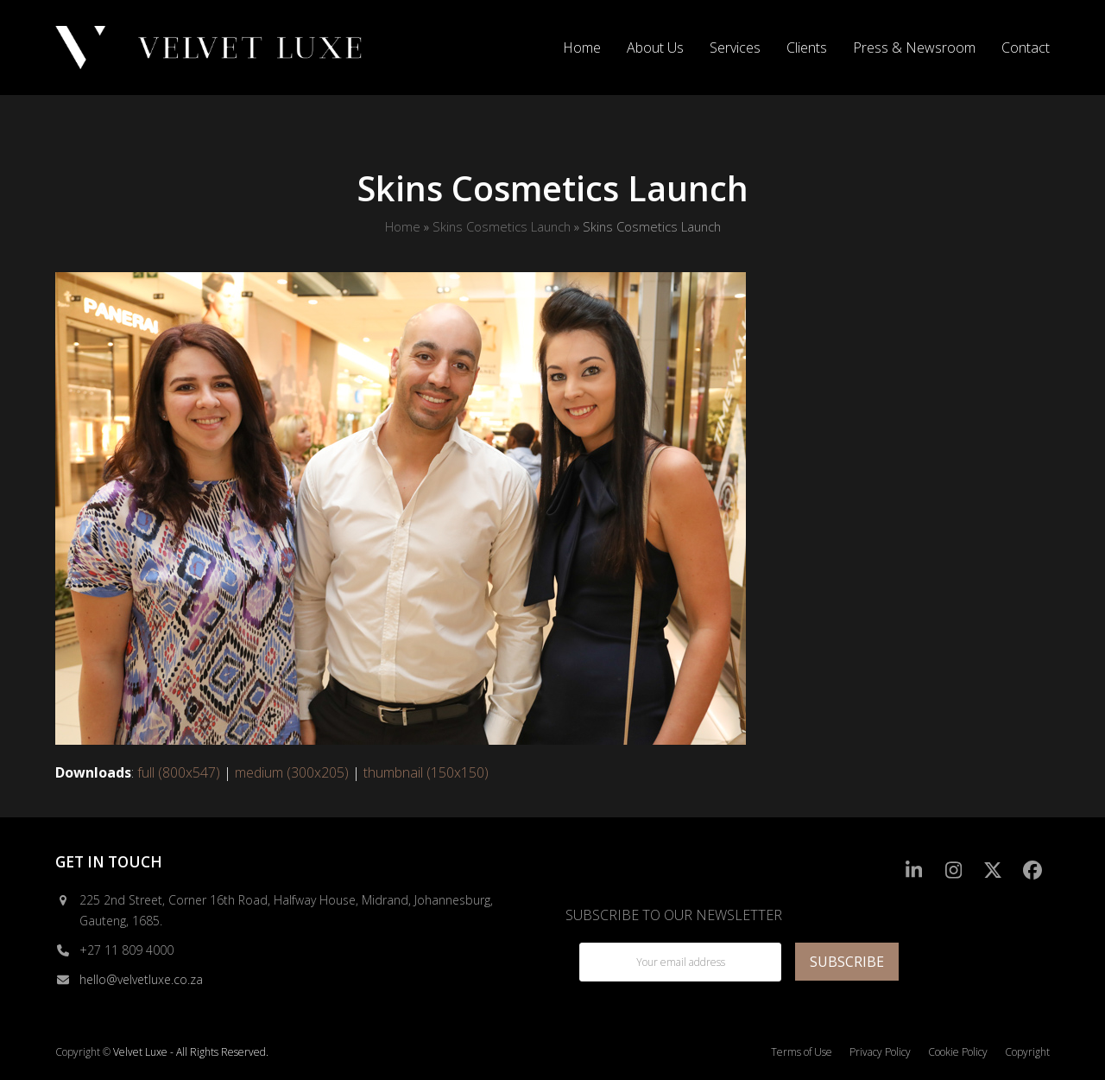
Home (402, 226)
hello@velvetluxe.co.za (141, 979)
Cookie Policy (958, 1052)
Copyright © (82, 1052)
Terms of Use (801, 1052)
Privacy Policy (880, 1052)
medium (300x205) (292, 772)
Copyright (1027, 1052)
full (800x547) (178, 772)
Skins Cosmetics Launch (502, 226)
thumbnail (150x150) (426, 772)
